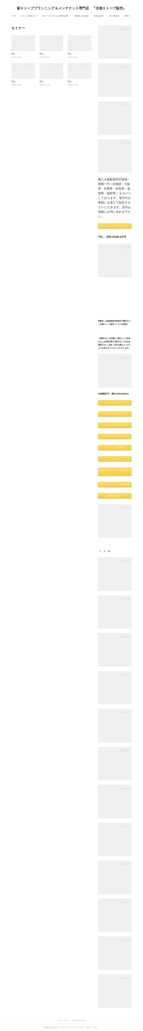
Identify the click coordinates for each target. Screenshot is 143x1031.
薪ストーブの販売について (37, 16)
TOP (22, 16)
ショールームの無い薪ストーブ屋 (114, 425)
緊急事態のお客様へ (115, 496)
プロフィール (114, 459)
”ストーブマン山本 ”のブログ (114, 436)
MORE (119, 16)
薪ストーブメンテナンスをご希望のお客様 (63, 16)
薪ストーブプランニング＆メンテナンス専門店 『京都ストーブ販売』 (71, 8)
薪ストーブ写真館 (115, 448)
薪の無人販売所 (106, 16)
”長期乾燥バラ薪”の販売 (89, 16)
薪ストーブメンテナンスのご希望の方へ (115, 471)
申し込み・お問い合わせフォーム (114, 226)
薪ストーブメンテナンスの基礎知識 (115, 485)
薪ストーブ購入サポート (115, 414)
